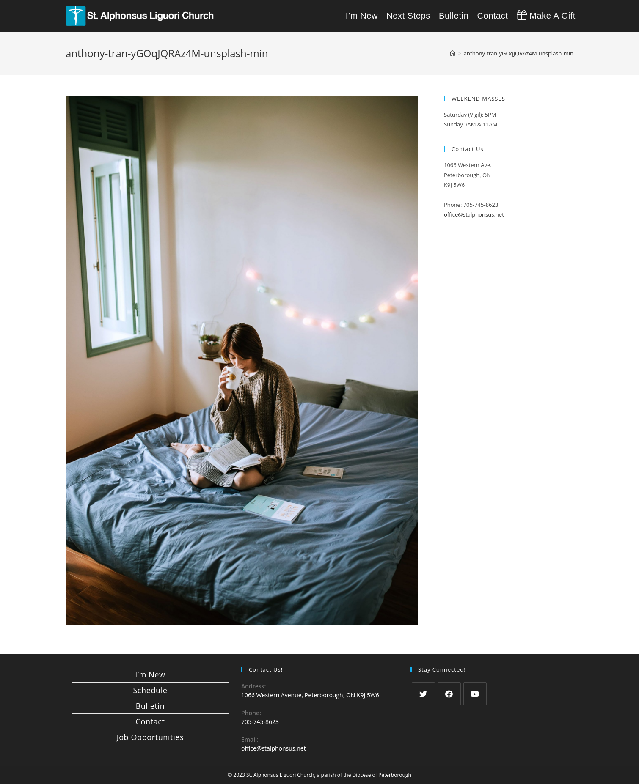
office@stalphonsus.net (474, 214)
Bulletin (150, 706)
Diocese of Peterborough (382, 775)
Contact (150, 721)
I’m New (150, 674)
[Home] (452, 53)
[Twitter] (423, 693)
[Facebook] (449, 693)
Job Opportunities (150, 737)
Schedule (150, 690)
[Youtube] (475, 693)
